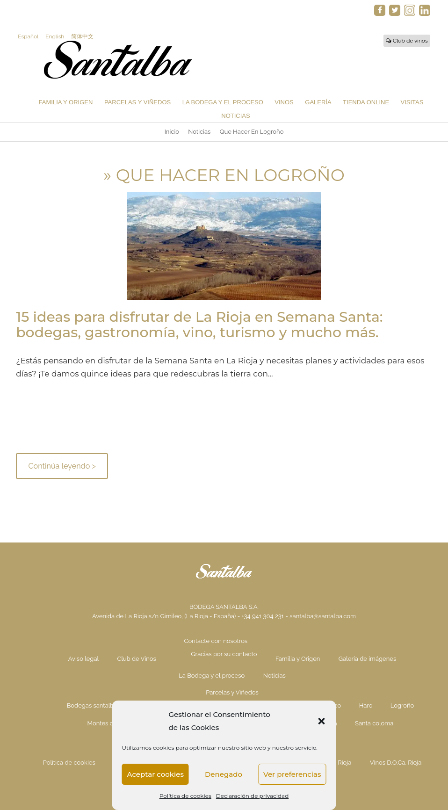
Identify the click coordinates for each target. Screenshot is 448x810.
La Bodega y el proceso (222, 102)
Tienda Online (366, 102)
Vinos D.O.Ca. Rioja (396, 762)
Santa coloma (374, 723)
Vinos (284, 102)
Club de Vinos (136, 658)
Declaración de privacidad (252, 795)
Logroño (402, 705)
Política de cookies (185, 795)
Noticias (235, 115)
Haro (366, 705)
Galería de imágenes (367, 658)
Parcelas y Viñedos (137, 102)
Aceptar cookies (155, 774)
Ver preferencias (292, 774)
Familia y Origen (66, 102)
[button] (321, 721)
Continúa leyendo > (61, 466)
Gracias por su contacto (224, 654)
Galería (318, 102)
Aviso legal (83, 658)
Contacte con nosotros (216, 640)
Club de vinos (407, 40)
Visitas (412, 102)
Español (28, 36)
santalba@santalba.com (322, 616)
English (54, 36)
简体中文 (82, 36)
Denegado (223, 774)
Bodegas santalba (92, 705)
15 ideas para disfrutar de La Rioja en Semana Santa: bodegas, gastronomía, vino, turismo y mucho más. (199, 324)
